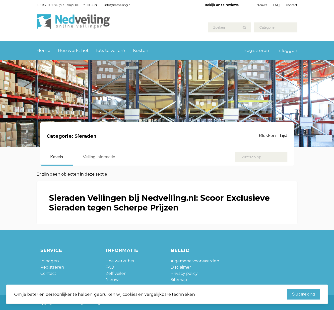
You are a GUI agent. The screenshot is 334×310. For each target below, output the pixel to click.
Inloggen (287, 50)
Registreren (256, 50)
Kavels (56, 157)
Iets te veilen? (111, 50)
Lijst (283, 135)
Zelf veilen (116, 273)
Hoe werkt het (73, 50)
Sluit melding (303, 294)
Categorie (266, 27)
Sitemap (179, 279)
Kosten (140, 50)
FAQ (276, 5)
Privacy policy (184, 273)
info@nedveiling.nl (117, 5)
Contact (291, 5)
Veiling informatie (99, 157)
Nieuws (262, 5)
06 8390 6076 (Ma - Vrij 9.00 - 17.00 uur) (67, 5)
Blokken (267, 135)
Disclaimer (181, 267)
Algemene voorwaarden (195, 261)
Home (43, 50)
